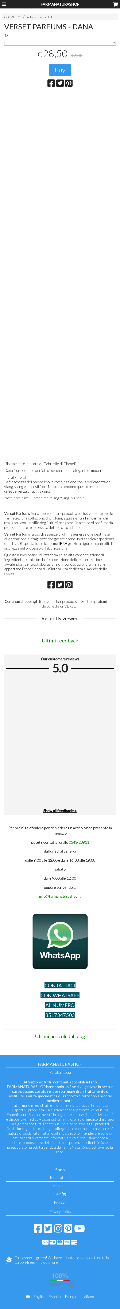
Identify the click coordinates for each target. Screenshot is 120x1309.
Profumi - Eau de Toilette (41, 17)
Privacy (60, 1202)
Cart (60, 1194)
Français (71, 1296)
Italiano (88, 1296)
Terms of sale (60, 1177)
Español (55, 1296)
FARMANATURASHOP (59, 4)
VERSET (71, 606)
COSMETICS (13, 17)
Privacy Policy (60, 1211)
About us (60, 1185)
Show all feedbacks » (60, 810)
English (40, 1296)
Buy (60, 70)
